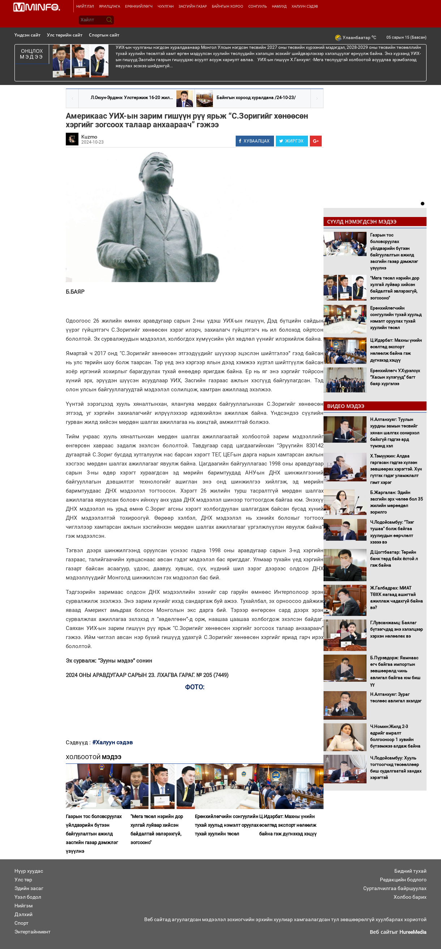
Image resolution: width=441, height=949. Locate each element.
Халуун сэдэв (305, 6)
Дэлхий (23, 914)
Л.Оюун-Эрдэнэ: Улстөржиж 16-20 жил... (132, 97)
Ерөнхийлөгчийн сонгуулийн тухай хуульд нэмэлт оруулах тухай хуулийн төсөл (226, 825)
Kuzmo (89, 137)
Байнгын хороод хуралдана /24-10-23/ (256, 97)
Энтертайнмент (32, 932)
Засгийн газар (193, 6)
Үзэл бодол (27, 897)
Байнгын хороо (227, 6)
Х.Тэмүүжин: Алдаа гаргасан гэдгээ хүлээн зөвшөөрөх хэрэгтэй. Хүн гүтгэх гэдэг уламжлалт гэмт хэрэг (396, 469)
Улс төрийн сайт (64, 35)
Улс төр (23, 879)
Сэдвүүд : (79, 742)
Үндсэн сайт (27, 35)
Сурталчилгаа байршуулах (395, 888)
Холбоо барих (410, 897)
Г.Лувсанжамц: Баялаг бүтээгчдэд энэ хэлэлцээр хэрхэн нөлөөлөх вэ (396, 629)
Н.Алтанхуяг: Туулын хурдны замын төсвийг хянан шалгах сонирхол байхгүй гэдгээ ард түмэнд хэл (394, 432)
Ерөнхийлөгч (139, 6)
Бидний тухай (410, 871)
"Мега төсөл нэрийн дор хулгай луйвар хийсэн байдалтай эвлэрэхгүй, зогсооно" (156, 829)
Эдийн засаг (28, 888)
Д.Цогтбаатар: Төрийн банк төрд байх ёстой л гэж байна (394, 559)
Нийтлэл (85, 6)
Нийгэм (23, 905)
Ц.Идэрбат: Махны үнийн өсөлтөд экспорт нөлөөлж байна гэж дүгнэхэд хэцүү (288, 825)
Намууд (279, 6)
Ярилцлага (109, 6)
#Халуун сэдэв (112, 742)
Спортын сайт (104, 35)
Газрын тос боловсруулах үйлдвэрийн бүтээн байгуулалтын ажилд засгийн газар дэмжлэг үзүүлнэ (93, 834)
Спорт (21, 923)
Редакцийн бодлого (403, 879)
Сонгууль (257, 6)
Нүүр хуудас (28, 871)
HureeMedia (413, 932)
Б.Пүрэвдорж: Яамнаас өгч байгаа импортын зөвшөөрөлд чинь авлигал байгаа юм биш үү (395, 671)
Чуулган (166, 6)
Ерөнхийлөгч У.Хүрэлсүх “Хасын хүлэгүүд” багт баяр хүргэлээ (395, 377)
